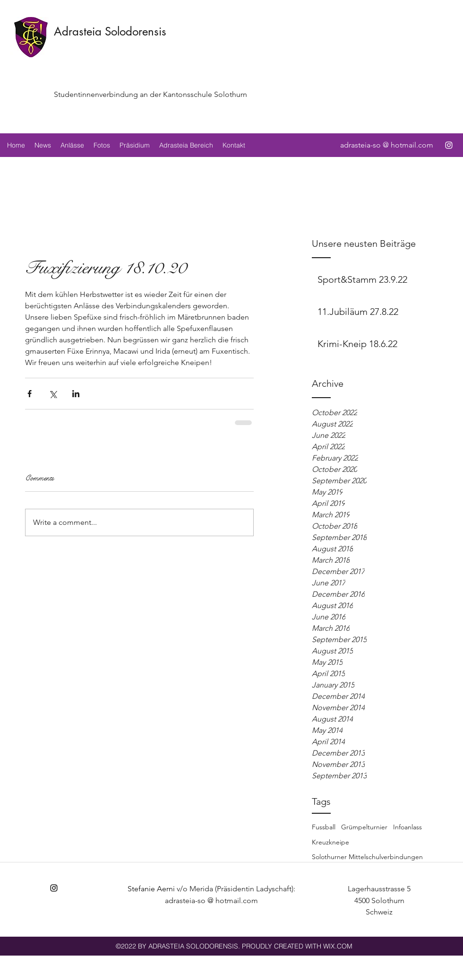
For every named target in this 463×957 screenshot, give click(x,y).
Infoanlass (407, 827)
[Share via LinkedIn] (75, 393)
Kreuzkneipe (330, 842)
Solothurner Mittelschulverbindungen (367, 857)
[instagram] (449, 145)
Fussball (323, 827)
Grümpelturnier (364, 827)
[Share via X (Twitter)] (52, 393)
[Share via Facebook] (29, 393)
